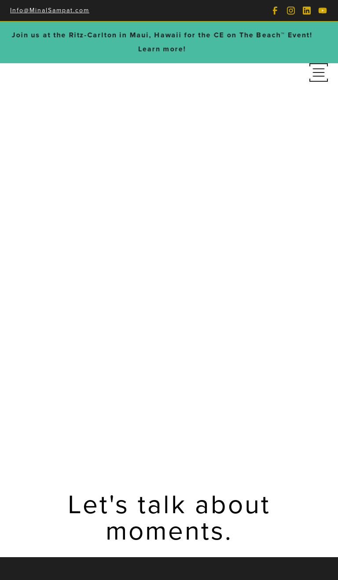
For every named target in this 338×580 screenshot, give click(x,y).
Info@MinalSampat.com (49, 10)
